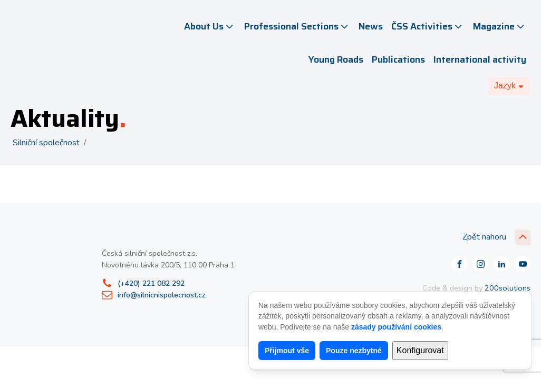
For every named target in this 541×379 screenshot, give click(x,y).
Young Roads (335, 59)
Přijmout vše (287, 350)
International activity (479, 59)
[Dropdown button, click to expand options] (509, 86)
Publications (398, 59)
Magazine (499, 26)
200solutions (507, 288)
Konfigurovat (420, 350)
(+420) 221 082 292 (151, 283)
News (371, 26)
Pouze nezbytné (354, 350)
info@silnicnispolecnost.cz (162, 295)
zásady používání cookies (396, 327)
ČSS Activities (427, 26)
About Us (209, 26)
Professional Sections (297, 26)
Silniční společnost (46, 142)
